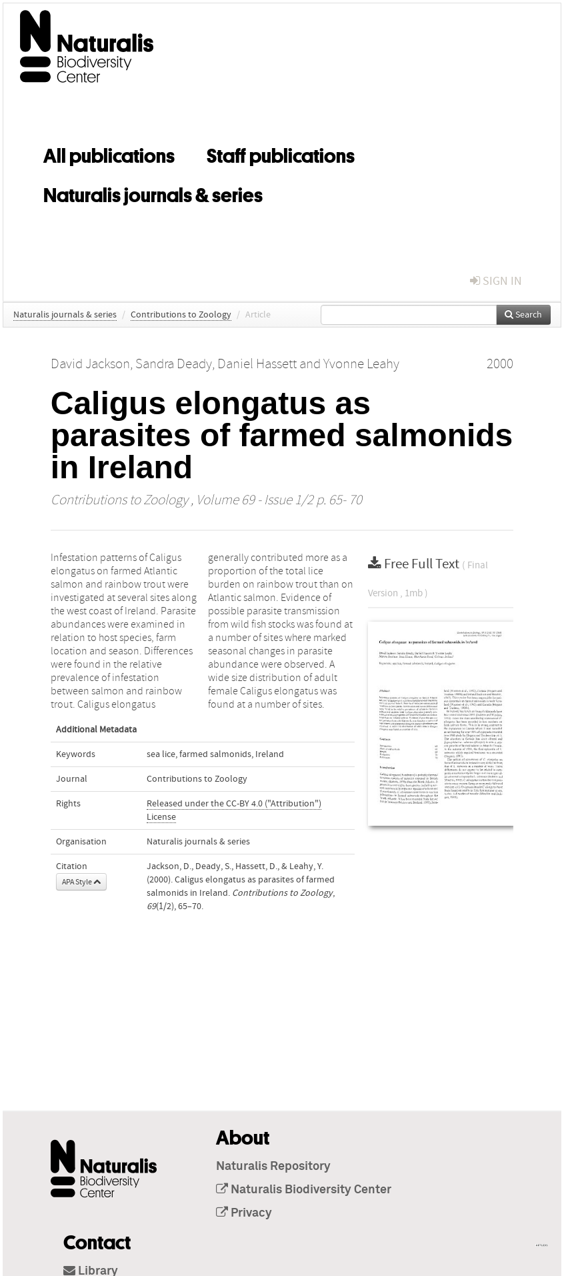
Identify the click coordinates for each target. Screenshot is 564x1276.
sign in (496, 281)
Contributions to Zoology (181, 314)
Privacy (244, 1213)
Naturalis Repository (273, 1167)
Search (523, 314)
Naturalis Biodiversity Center (303, 1190)
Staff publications (281, 153)
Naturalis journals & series (153, 192)
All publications (109, 153)
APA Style (81, 881)
